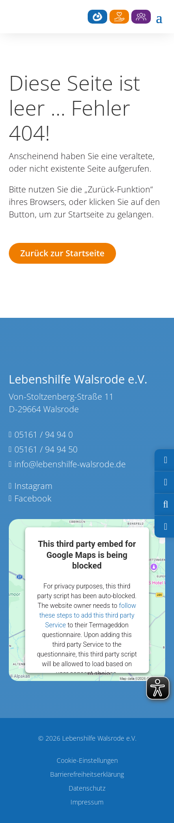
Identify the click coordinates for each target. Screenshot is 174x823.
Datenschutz (87, 788)
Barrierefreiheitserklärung (87, 775)
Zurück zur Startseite (62, 253)
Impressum (87, 802)
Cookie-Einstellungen (87, 761)
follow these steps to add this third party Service (87, 615)
